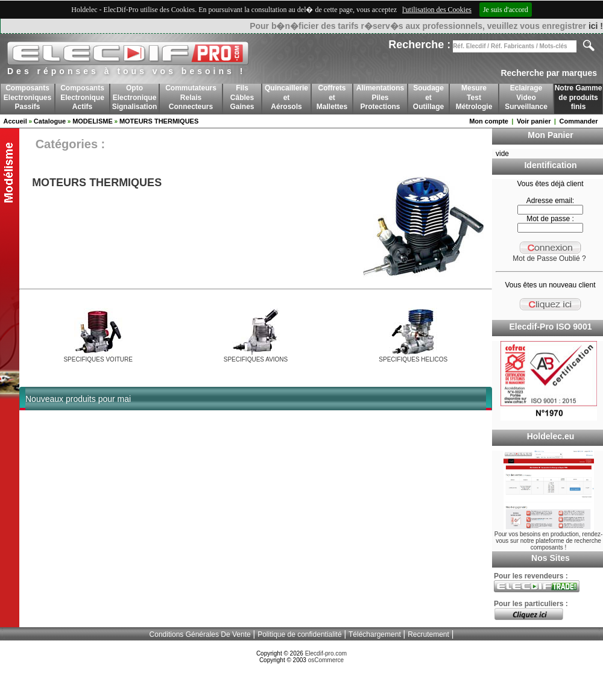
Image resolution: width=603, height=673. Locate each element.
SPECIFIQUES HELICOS (413, 359)
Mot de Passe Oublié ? (549, 258)
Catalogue (50, 121)
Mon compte (488, 121)
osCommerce (326, 660)
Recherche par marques (548, 73)
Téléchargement (375, 634)
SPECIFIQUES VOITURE (97, 359)
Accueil (15, 121)
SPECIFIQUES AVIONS (256, 359)
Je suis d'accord (505, 9)
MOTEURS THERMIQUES (158, 121)
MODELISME (92, 121)
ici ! (596, 26)
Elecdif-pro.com (326, 653)
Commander (578, 121)
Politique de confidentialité (299, 634)
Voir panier (534, 121)
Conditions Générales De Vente (200, 634)
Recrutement (428, 634)
